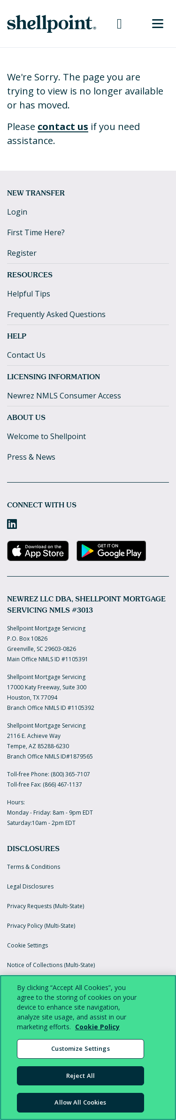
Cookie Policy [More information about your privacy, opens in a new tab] (97, 1026)
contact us (63, 126)
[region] (88, 1047)
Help (16, 336)
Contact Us (26, 355)
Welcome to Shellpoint (46, 436)
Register (22, 253)
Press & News (31, 457)
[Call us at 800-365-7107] (119, 24)
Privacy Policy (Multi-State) (41, 926)
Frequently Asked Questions (56, 314)
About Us (26, 417)
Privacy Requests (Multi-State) (45, 906)
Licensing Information (53, 376)
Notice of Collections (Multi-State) (51, 965)
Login (17, 212)
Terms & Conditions (33, 867)
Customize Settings (80, 1048)
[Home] (51, 24)
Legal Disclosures (30, 886)
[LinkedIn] (12, 523)
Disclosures (33, 848)
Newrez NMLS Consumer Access (64, 395)
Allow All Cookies (80, 1102)
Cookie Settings (27, 945)
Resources (30, 274)
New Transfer (36, 192)
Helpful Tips (28, 294)
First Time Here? (36, 232)
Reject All (80, 1075)
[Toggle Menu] (157, 24)
